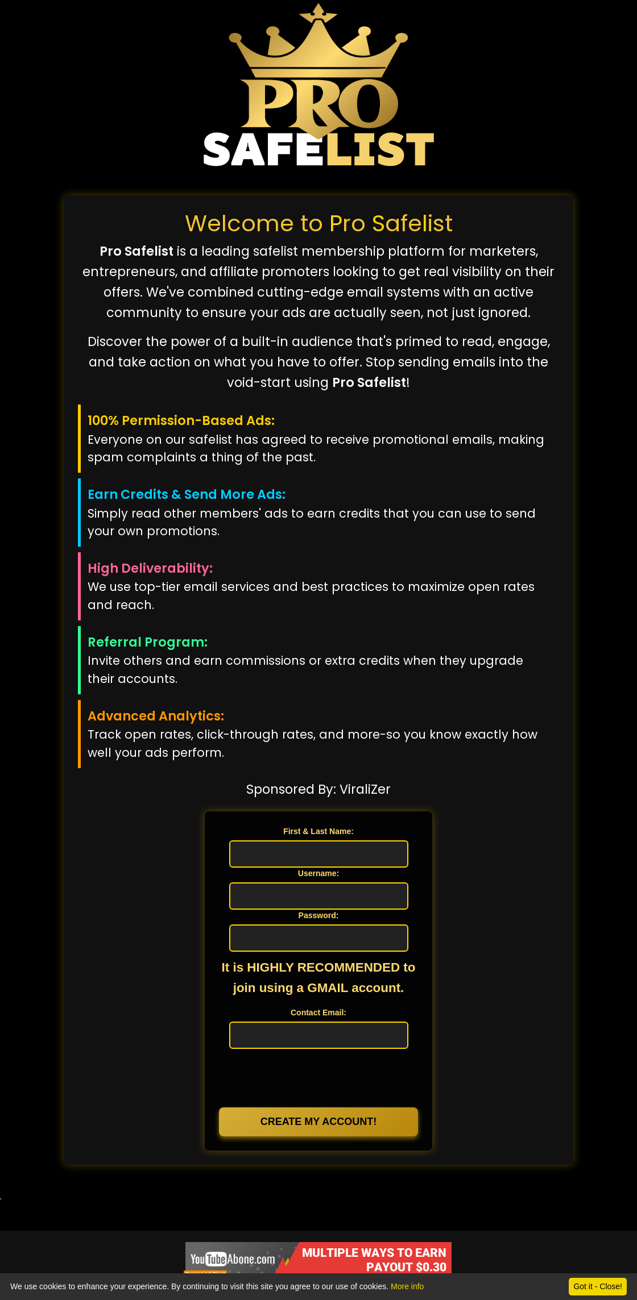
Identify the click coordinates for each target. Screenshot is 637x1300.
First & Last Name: (318, 831)
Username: (318, 873)
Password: (319, 915)
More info (407, 1286)
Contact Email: (318, 1012)
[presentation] (318, 1077)
